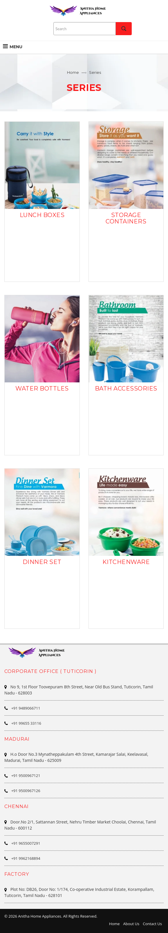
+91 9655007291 (25, 843)
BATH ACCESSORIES (126, 388)
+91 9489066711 (25, 708)
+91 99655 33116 (26, 723)
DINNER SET (42, 561)
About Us (131, 923)
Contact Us (152, 923)
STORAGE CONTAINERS (126, 218)
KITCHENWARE (126, 561)
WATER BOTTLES (42, 388)
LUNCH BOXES (42, 215)
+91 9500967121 (25, 775)
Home (73, 72)
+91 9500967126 (25, 790)
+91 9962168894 (25, 858)
